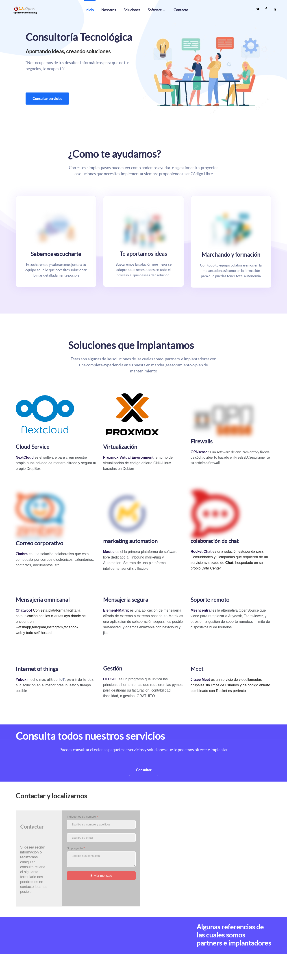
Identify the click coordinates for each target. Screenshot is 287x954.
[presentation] (101, 813)
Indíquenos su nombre (82, 736)
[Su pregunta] (101, 779)
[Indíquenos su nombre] (101, 744)
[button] (209, 67)
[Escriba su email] (101, 757)
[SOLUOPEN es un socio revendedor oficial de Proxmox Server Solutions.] (96, 947)
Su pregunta (76, 768)
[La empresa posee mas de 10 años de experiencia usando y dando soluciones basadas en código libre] (25, 936)
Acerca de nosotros (227, 947)
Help (150, 947)
